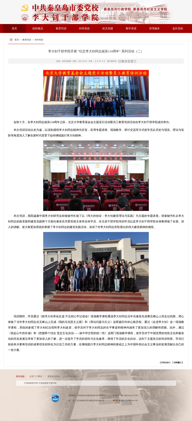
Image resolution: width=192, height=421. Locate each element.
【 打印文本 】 (165, 363)
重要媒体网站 (53, 376)
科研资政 (84, 28)
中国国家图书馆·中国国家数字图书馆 (40, 383)
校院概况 (37, 28)
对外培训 (39, 40)
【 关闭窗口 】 (178, 363)
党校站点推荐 (72, 376)
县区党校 (177, 28)
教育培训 (61, 28)
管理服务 (154, 28)
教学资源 (131, 28)
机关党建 (107, 28)
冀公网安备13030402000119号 (126, 401)
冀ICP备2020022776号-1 (130, 395)
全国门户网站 (35, 376)
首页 (14, 28)
